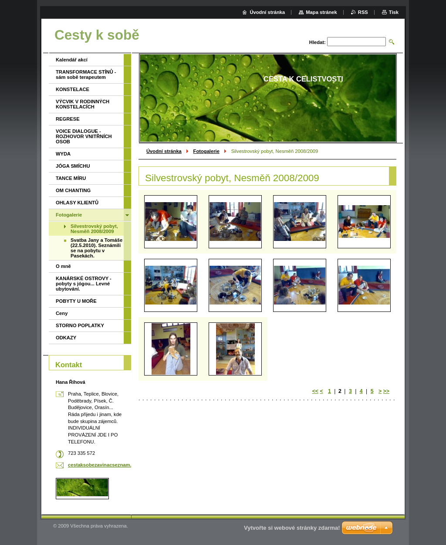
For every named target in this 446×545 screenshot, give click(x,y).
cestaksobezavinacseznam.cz (102, 464)
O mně (63, 266)
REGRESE (68, 119)
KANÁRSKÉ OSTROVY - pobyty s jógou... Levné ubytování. (84, 283)
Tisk (394, 12)
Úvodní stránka (164, 151)
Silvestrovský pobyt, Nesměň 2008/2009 (94, 228)
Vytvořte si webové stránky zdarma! (292, 528)
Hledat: (317, 42)
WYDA (63, 153)
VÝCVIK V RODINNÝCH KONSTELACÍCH (82, 104)
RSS (363, 12)
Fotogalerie (206, 151)
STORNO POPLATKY (80, 325)
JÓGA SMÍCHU (73, 166)
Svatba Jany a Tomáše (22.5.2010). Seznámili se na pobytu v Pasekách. (96, 247)
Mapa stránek (321, 12)
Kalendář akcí (72, 59)
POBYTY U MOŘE (76, 301)
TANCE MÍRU (71, 178)
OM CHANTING (73, 190)
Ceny (62, 313)
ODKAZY (66, 337)
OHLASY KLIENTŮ (77, 202)
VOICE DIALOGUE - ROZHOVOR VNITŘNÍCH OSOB (84, 136)
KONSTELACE (72, 89)
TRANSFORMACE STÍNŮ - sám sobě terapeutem (86, 74)
